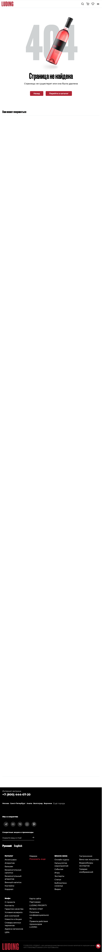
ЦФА (7, 932)
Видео (58, 889)
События (59, 869)
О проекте (10, 902)
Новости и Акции (13, 919)
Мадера (33, 856)
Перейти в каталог (58, 93)
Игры (57, 872)
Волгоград (38, 803)
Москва (5, 803)
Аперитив (10, 863)
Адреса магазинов (14, 929)
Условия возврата (13, 912)
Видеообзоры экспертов (86, 864)
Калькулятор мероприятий (61, 864)
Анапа (29, 803)
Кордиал (9, 889)
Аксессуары (11, 859)
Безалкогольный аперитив (13, 877)
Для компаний (12, 915)
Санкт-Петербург (17, 803)
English (18, 845)
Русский (7, 845)
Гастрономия (85, 856)
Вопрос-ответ (36, 909)
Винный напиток (13, 882)
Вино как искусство (89, 859)
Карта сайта (35, 898)
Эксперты (59, 876)
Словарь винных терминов (13, 924)
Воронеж (48, 803)
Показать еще (37, 859)
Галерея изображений (86, 870)
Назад (37, 93)
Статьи (58, 879)
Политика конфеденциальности (39, 915)
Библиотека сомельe (61, 884)
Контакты (9, 905)
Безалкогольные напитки (13, 871)
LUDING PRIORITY (38, 905)
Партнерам (35, 902)
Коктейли (9, 885)
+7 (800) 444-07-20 (16, 794)
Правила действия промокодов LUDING (38, 924)
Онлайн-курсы (62, 859)
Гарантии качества (14, 909)
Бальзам (9, 866)
